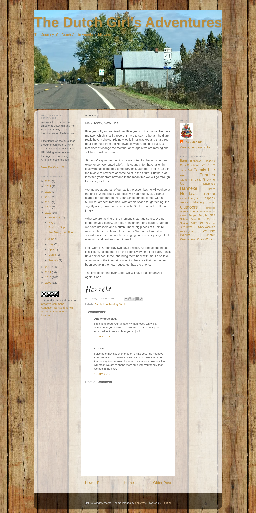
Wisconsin (187, 239)
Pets (196, 211)
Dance (183, 170)
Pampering (210, 208)
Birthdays (195, 160)
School (184, 219)
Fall (190, 170)
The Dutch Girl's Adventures (128, 22)
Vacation (210, 226)
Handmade (208, 183)
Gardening (186, 179)
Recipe (192, 215)
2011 (48, 272)
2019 (48, 196)
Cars (183, 165)
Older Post (162, 483)
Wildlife (185, 235)
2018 (48, 202)
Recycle (203, 215)
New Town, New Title (60, 232)
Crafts (204, 165)
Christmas (193, 165)
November (55, 217)
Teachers (210, 223)
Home (129, 483)
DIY (212, 165)
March (52, 254)
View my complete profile (195, 147)
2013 (48, 212)
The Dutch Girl (193, 141)
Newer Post (95, 483)
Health (211, 189)
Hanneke (188, 188)
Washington (186, 231)
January (53, 260)
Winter (210, 235)
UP (195, 226)
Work (122, 304)
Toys (182, 227)
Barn (183, 160)
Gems (198, 179)
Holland (209, 194)
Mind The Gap (56, 227)
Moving (113, 304)
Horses (183, 198)
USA (201, 226)
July (51, 222)
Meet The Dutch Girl (53, 167)
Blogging (209, 160)
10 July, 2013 (102, 336)
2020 (48, 191)
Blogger (166, 502)
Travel (189, 227)
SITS (212, 215)
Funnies (207, 174)
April (51, 249)
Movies (184, 202)
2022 (48, 181)
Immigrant (194, 198)
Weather (209, 231)
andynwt (140, 502)
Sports (211, 219)
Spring (184, 223)
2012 (48, 266)
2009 (48, 282)
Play (202, 211)
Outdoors (189, 207)
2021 (48, 186)
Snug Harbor (198, 219)
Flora (183, 175)
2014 (48, 207)
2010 (48, 277)
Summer (197, 223)
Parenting (186, 211)
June (51, 238)
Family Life (101, 304)
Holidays (188, 193)
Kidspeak (208, 198)
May (51, 244)
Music (212, 202)
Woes (200, 239)
